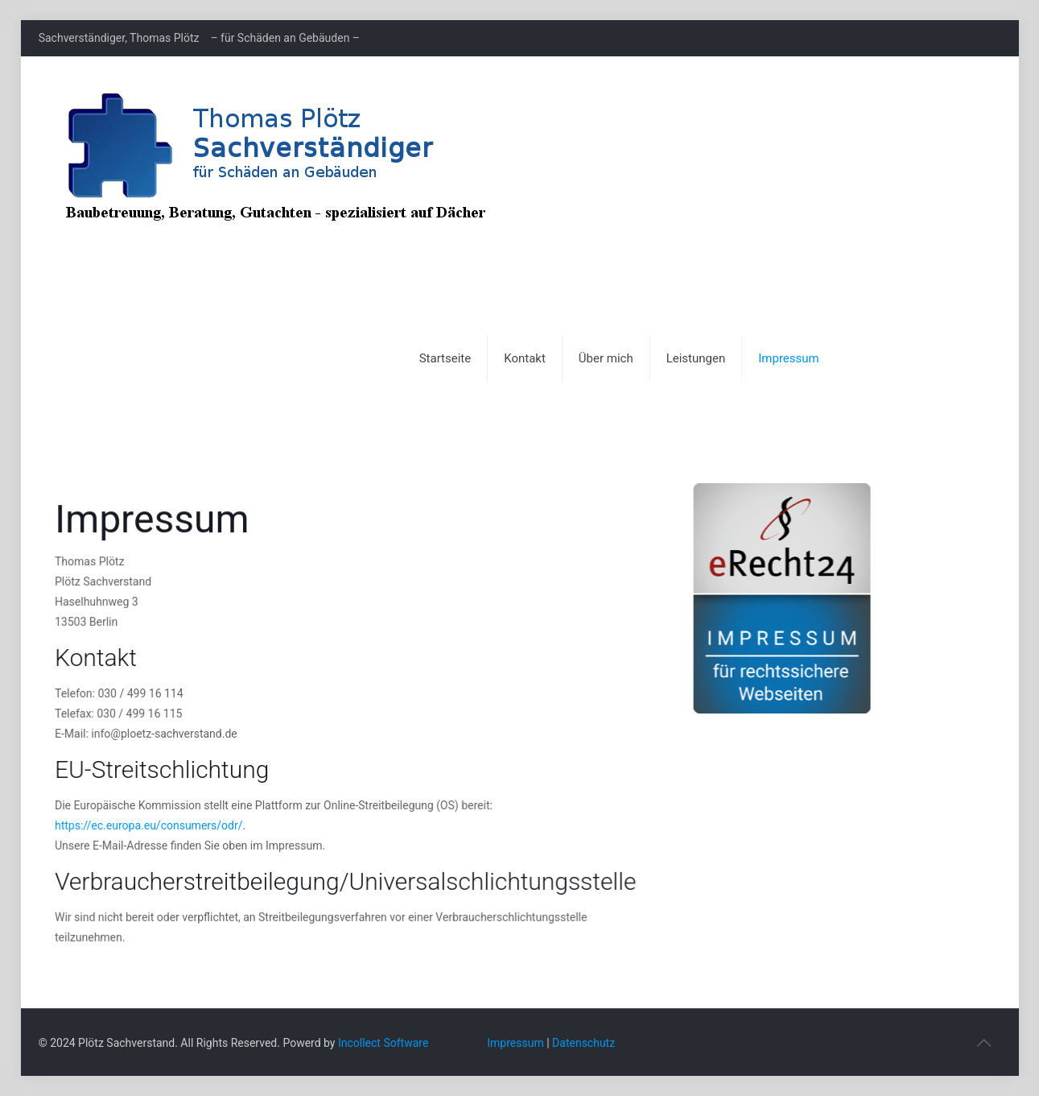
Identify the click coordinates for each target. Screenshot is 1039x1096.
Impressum (515, 1042)
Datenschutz (583, 1042)
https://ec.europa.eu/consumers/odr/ (151, 821)
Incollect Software (383, 1042)
